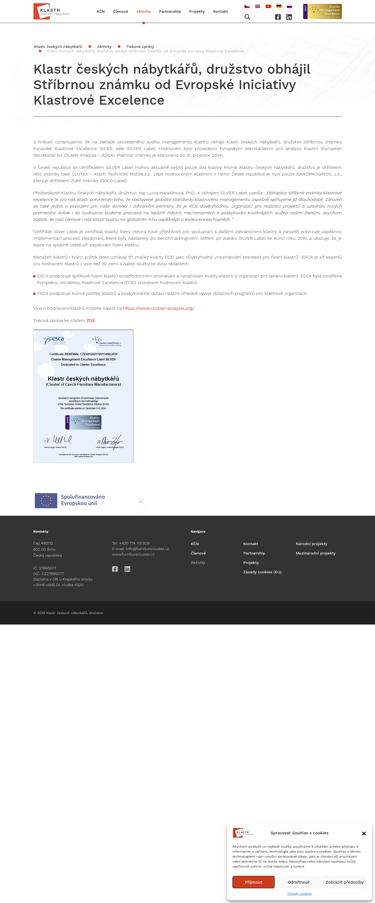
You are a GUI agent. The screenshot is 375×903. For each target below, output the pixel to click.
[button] (364, 833)
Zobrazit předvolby (345, 882)
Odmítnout (299, 882)
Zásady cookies (299, 894)
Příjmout (253, 882)
